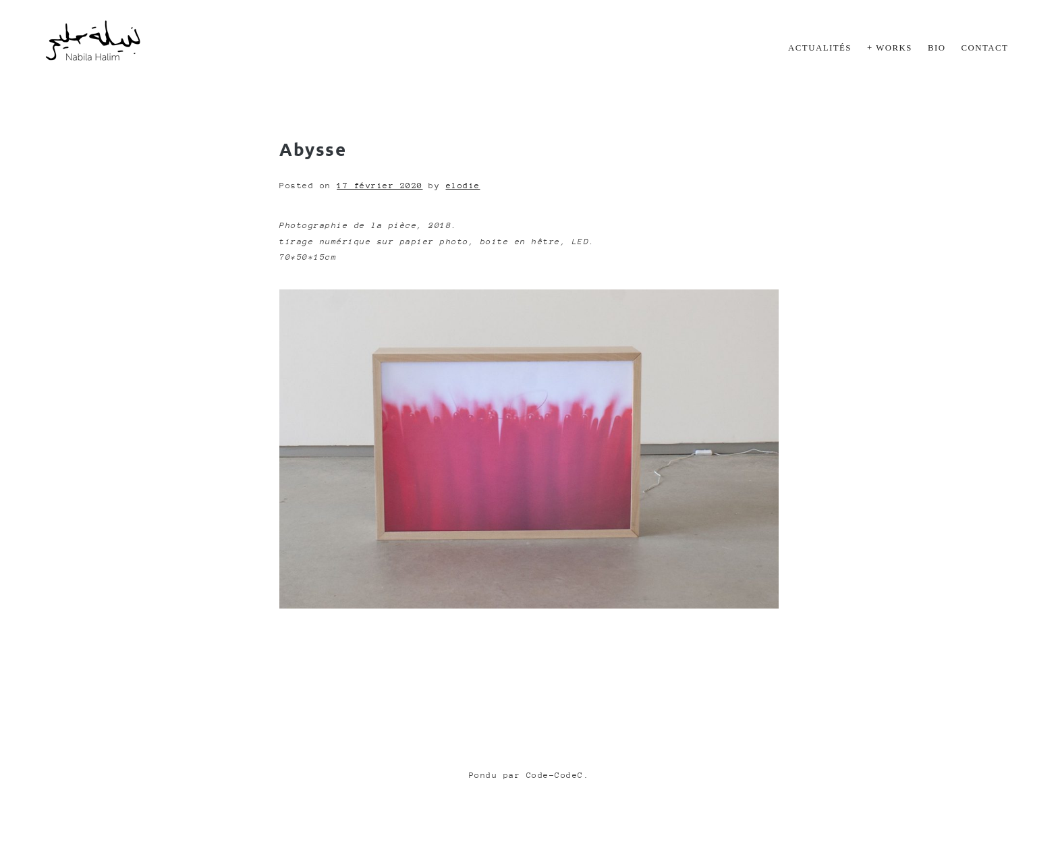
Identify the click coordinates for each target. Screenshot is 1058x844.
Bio (937, 48)
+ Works (889, 48)
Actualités (820, 48)
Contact (985, 48)
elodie (463, 185)
